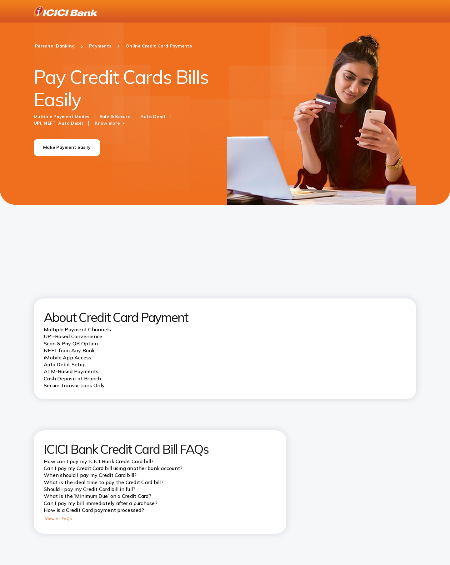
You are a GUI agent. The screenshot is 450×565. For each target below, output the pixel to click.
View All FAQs (58, 518)
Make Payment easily (67, 147)
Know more (107, 123)
